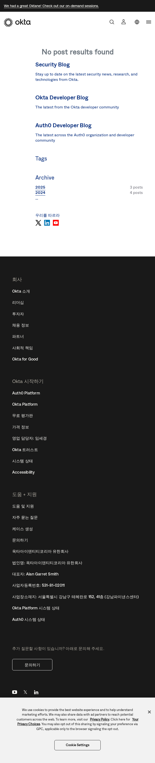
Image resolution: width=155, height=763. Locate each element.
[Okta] (17, 22)
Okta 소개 (21, 291)
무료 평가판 (22, 415)
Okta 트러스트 (25, 449)
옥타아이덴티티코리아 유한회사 (40, 551)
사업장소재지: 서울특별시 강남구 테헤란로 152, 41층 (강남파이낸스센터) (75, 596)
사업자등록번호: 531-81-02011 (38, 585)
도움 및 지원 (23, 506)
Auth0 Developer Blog (63, 125)
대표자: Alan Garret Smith (35, 574)
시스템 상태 (22, 461)
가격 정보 (20, 427)
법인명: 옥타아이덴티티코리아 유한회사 (47, 563)
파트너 (18, 336)
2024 (40, 192)
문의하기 (32, 665)
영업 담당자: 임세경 (29, 438)
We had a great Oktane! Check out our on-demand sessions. (51, 6)
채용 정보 (20, 325)
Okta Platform (25, 404)
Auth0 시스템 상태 (28, 619)
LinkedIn (36, 693)
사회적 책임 (22, 348)
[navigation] (148, 22)
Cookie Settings (77, 745)
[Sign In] (123, 21)
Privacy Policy (99, 719)
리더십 (18, 302)
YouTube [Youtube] (14, 693)
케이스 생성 (22, 529)
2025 (40, 187)
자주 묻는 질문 (25, 517)
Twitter (25, 693)
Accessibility (23, 472)
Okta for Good (25, 359)
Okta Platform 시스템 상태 (35, 608)
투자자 (18, 314)
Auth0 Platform (26, 393)
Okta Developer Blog (61, 98)
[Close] (149, 712)
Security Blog (52, 65)
